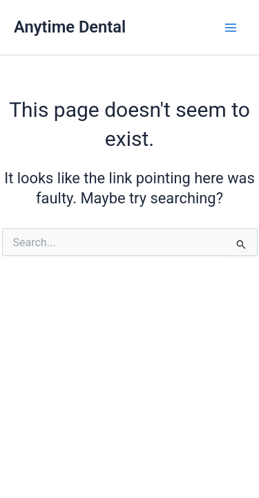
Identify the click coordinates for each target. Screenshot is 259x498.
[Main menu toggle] (230, 27)
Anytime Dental (70, 27)
